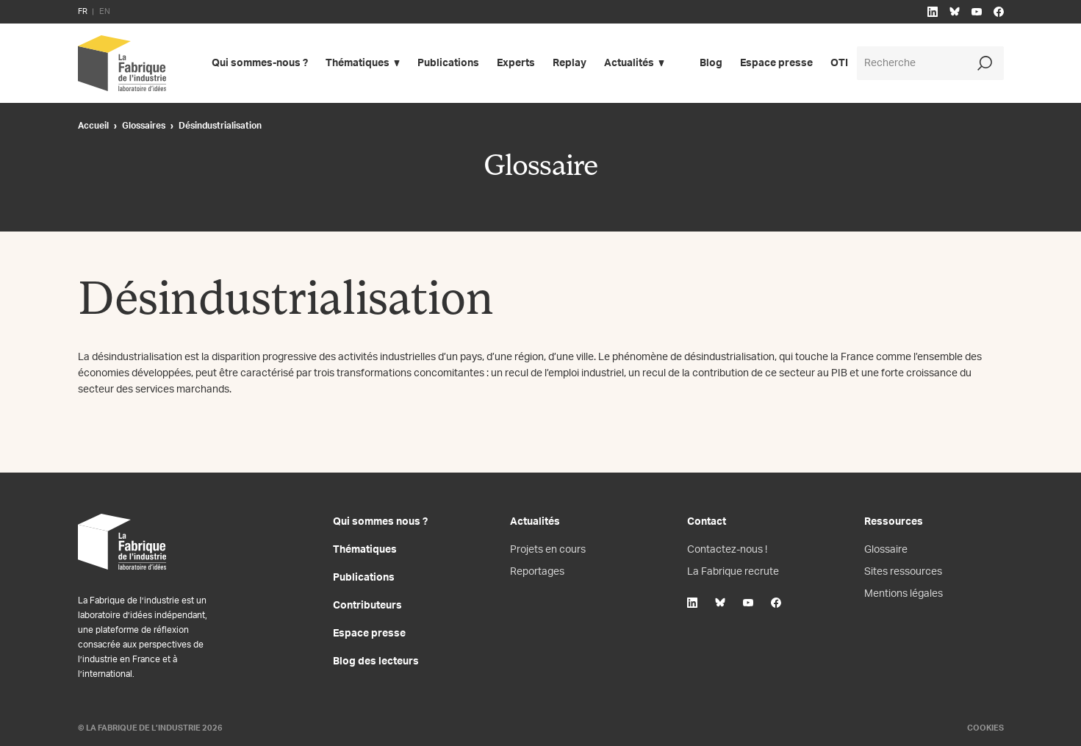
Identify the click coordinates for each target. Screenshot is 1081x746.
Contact (706, 522)
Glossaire (886, 550)
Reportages (537, 572)
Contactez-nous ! (727, 550)
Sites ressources (903, 572)
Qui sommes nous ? (380, 522)
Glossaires (143, 125)
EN (104, 11)
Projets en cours (548, 550)
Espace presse (776, 63)
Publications (448, 63)
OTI (839, 63)
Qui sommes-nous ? (260, 63)
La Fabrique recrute (733, 572)
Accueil (93, 125)
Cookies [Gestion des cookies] (985, 728)
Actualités (629, 63)
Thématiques (357, 63)
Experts (516, 63)
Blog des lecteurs (376, 661)
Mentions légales (903, 594)
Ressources (893, 522)
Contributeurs (367, 605)
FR (82, 11)
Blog (711, 63)
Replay (569, 63)
